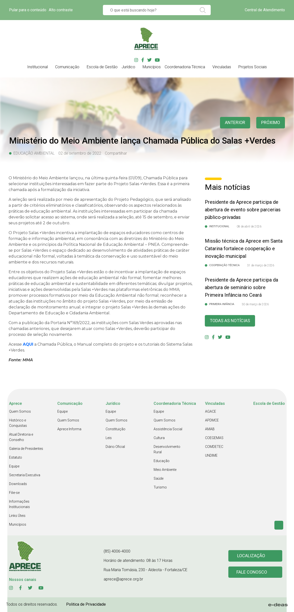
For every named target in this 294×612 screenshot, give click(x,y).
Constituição (115, 429)
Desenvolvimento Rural (167, 449)
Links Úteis (17, 516)
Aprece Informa (69, 429)
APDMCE (212, 420)
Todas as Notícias (230, 320)
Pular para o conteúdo (27, 10)
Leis (109, 438)
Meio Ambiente (165, 470)
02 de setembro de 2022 (79, 153)
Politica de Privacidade (86, 604)
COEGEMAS (214, 438)
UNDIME (211, 455)
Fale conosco (251, 572)
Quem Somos (20, 411)
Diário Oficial (115, 447)
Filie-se (14, 493)
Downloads (18, 484)
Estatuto (15, 457)
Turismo (160, 487)
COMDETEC (214, 447)
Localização (251, 555)
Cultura (159, 438)
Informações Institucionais (19, 504)
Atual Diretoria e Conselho (21, 437)
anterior (235, 122)
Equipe (14, 466)
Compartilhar (116, 153)
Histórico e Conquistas (18, 423)
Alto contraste (61, 10)
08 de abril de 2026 (249, 226)
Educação (162, 461)
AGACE (210, 411)
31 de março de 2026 (260, 265)
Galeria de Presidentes (26, 449)
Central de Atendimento (265, 10)
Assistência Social (168, 429)
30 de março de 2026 (255, 304)
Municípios (17, 524)
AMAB (210, 429)
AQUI (28, 344)
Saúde (158, 478)
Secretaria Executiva (24, 475)
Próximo (270, 122)
